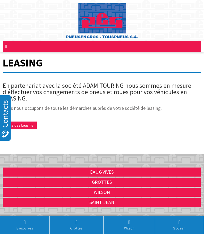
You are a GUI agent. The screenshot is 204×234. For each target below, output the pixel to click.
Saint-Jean (102, 202)
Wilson (129, 225)
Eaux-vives (24, 225)
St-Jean (179, 225)
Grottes (76, 225)
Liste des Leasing (19, 125)
